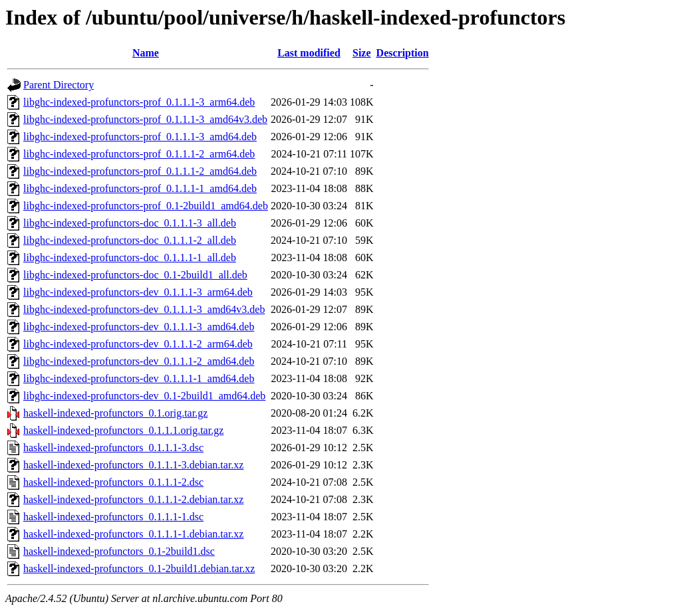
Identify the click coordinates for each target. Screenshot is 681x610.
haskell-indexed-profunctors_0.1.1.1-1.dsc (113, 516)
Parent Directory (58, 84)
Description (402, 52)
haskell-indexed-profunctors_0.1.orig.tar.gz (115, 413)
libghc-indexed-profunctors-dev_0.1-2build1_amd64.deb (144, 395)
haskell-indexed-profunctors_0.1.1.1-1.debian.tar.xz (133, 534)
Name (145, 52)
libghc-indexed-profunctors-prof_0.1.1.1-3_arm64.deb (139, 102)
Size (361, 52)
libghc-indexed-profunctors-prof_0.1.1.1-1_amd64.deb (140, 188)
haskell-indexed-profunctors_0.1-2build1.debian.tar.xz (139, 568)
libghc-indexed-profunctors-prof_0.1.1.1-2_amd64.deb (140, 171)
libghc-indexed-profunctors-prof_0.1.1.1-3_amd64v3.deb (145, 119)
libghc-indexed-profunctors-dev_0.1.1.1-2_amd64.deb (138, 361)
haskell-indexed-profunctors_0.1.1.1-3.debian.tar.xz (133, 464)
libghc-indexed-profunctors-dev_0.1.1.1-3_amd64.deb (138, 326)
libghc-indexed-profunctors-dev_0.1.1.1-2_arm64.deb (138, 344)
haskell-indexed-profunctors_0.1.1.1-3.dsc (113, 447)
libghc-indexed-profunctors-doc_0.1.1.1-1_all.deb (129, 257)
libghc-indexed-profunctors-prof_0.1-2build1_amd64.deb (145, 205)
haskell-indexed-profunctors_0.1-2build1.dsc (119, 551)
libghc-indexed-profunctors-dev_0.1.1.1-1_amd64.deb (138, 378)
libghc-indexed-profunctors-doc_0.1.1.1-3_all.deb (129, 223)
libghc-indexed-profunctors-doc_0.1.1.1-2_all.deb (129, 240)
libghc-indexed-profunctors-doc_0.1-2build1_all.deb (135, 274)
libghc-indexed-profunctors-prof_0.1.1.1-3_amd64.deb (140, 136)
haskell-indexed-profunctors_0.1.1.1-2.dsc (113, 482)
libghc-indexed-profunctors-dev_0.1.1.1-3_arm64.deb (138, 292)
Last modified (308, 52)
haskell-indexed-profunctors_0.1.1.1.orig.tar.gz (123, 430)
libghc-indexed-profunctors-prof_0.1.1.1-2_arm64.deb (139, 153)
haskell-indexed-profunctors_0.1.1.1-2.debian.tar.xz (133, 499)
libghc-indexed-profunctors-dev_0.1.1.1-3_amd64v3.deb (144, 309)
